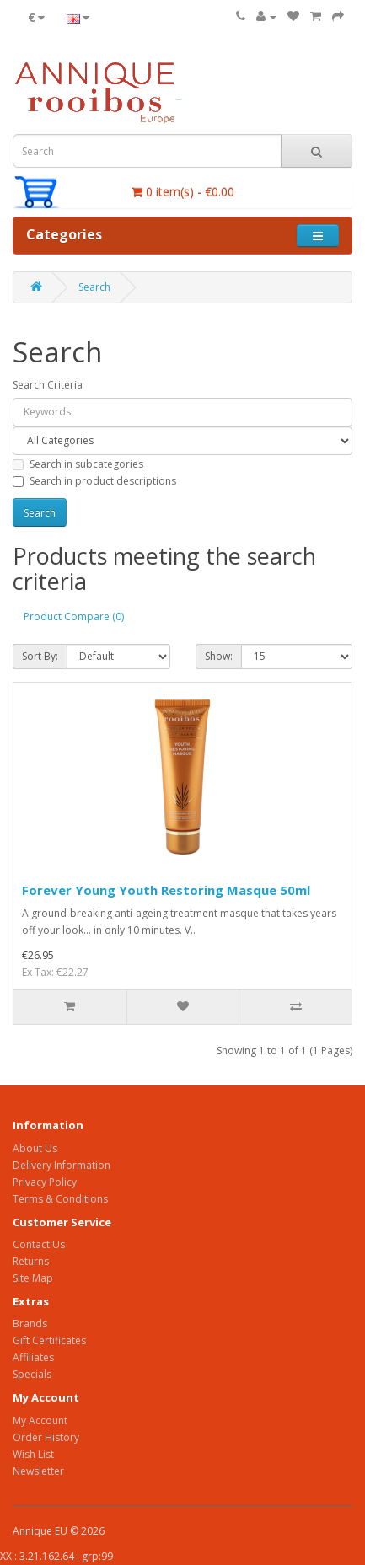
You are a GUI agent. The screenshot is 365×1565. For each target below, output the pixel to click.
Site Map (33, 1278)
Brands (30, 1323)
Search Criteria (48, 385)
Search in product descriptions (94, 481)
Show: (219, 656)
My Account (40, 1420)
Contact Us (39, 1244)
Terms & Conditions (60, 1199)
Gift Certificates (49, 1340)
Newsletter (38, 1471)
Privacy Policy (45, 1182)
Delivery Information (61, 1165)
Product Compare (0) (74, 616)
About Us (35, 1148)
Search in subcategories (78, 464)
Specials (32, 1374)
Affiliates (33, 1357)
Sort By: (40, 656)
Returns (31, 1261)
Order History (46, 1437)
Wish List (33, 1454)
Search (94, 287)
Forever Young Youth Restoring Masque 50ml (166, 890)
